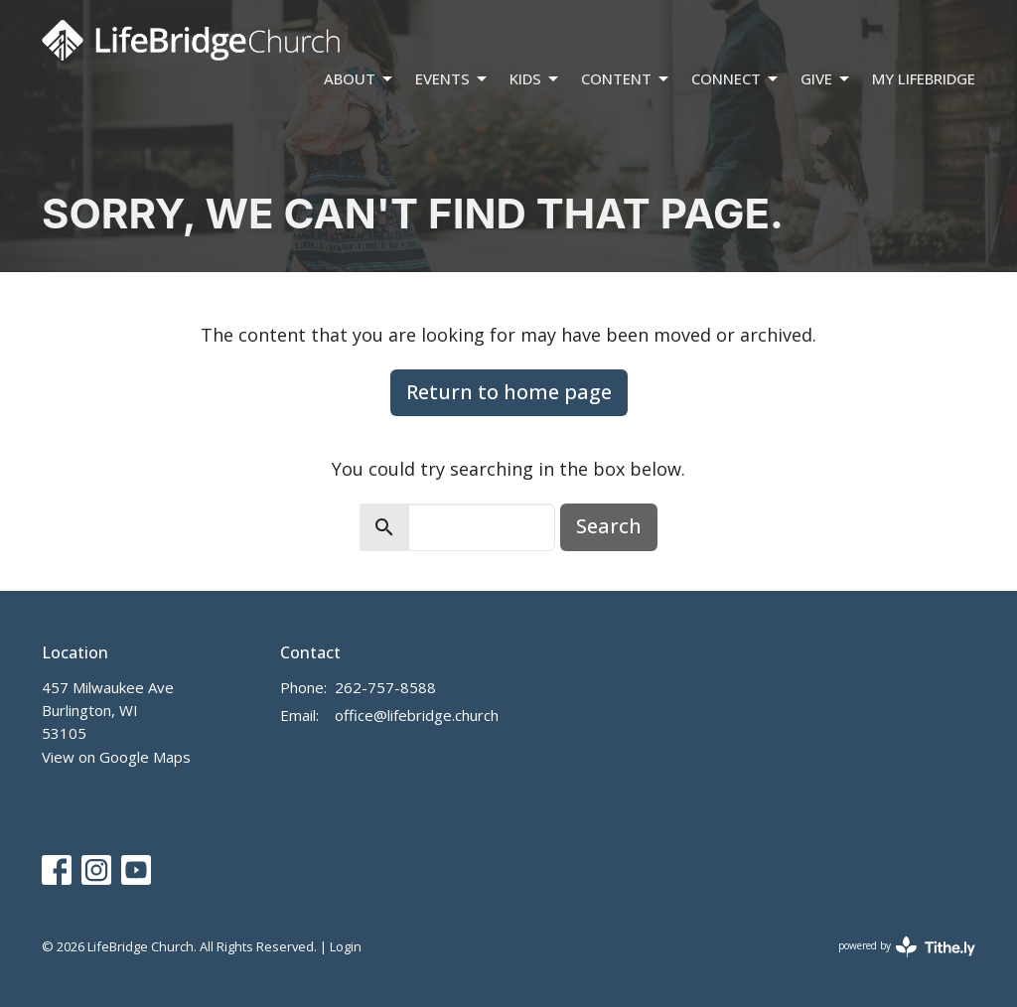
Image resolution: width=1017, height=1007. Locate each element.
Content (626, 79)
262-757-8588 (385, 687)
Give (826, 79)
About (359, 79)
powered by (906, 947)
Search (609, 525)
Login (346, 946)
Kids (535, 79)
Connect (736, 79)
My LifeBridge (923, 78)
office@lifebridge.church (417, 715)
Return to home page (509, 391)
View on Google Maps (116, 757)
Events (452, 79)
